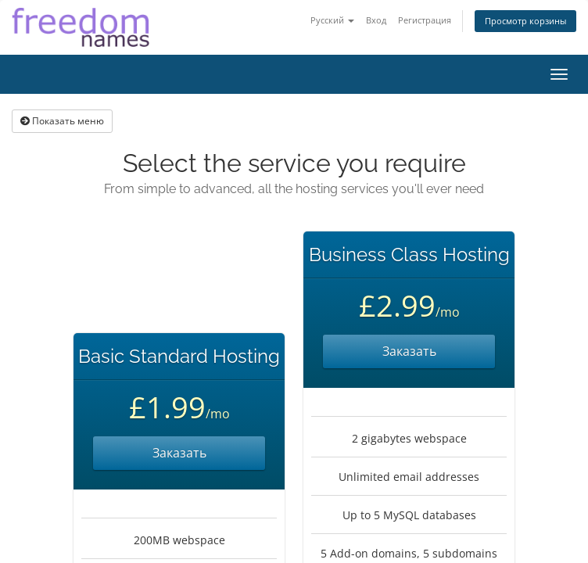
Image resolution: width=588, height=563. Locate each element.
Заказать (179, 452)
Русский (332, 20)
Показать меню (62, 120)
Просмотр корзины (525, 21)
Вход (376, 20)
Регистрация (424, 20)
